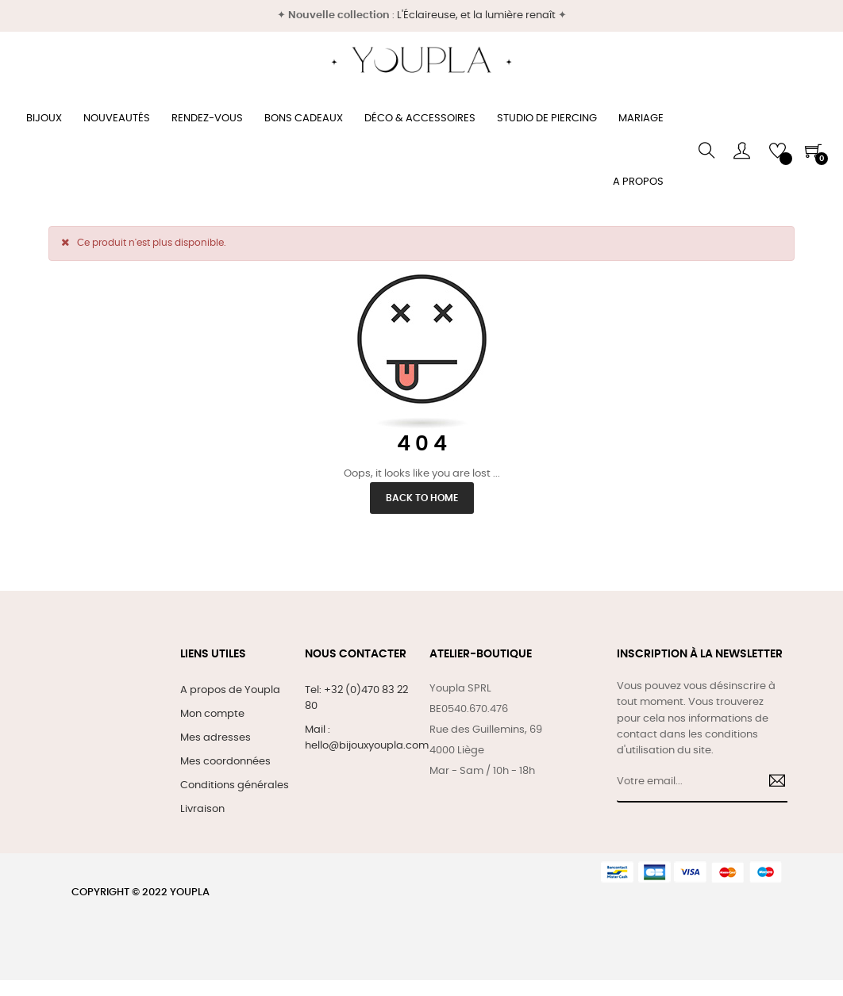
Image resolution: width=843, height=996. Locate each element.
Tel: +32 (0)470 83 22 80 (356, 698)
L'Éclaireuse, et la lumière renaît (476, 15)
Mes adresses (215, 738)
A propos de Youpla (230, 690)
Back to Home (422, 498)
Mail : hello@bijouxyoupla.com (367, 738)
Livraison (202, 809)
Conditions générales (234, 785)
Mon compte (212, 714)
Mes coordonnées (225, 762)
